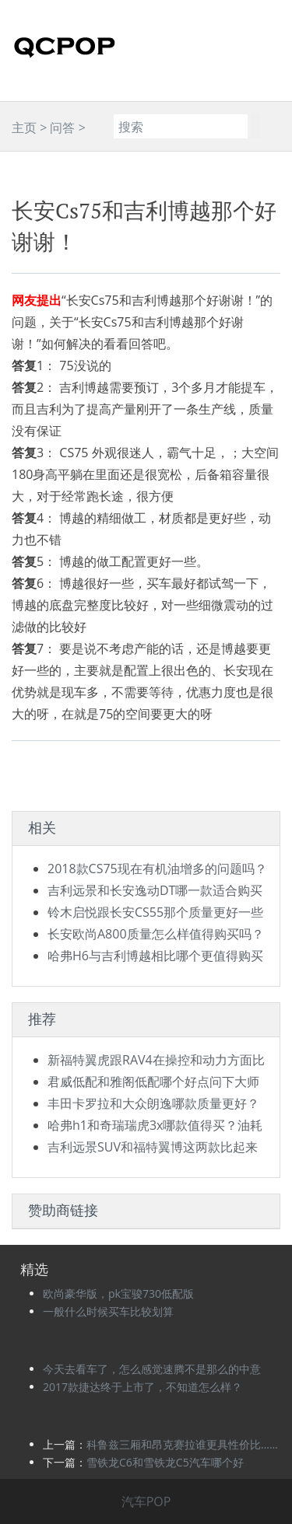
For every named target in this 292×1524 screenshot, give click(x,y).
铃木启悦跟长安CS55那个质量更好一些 (155, 912)
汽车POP (146, 1501)
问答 (62, 127)
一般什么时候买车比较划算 (108, 1311)
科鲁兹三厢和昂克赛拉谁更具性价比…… (182, 1444)
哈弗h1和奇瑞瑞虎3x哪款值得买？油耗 (154, 1125)
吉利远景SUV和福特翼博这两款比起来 (152, 1146)
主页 (24, 127)
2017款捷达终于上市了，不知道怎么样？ (142, 1386)
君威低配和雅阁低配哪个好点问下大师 (153, 1081)
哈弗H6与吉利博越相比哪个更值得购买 (155, 955)
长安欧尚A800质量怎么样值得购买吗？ (155, 933)
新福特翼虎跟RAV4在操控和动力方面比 (156, 1059)
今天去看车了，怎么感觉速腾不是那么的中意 (152, 1368)
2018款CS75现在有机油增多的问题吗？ (157, 868)
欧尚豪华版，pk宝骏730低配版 (118, 1293)
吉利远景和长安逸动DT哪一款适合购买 (154, 890)
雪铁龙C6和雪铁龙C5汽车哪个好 (165, 1462)
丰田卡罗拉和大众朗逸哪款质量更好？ (153, 1103)
